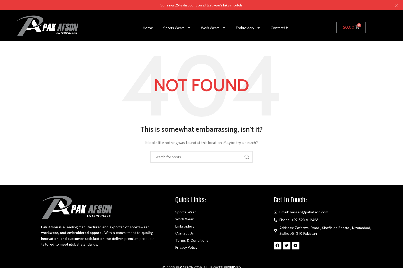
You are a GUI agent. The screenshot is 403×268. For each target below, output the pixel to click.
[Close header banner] (396, 5)
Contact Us (280, 28)
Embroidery (248, 27)
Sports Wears (177, 27)
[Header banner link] (194, 5)
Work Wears (213, 27)
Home (148, 28)
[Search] (201, 157)
